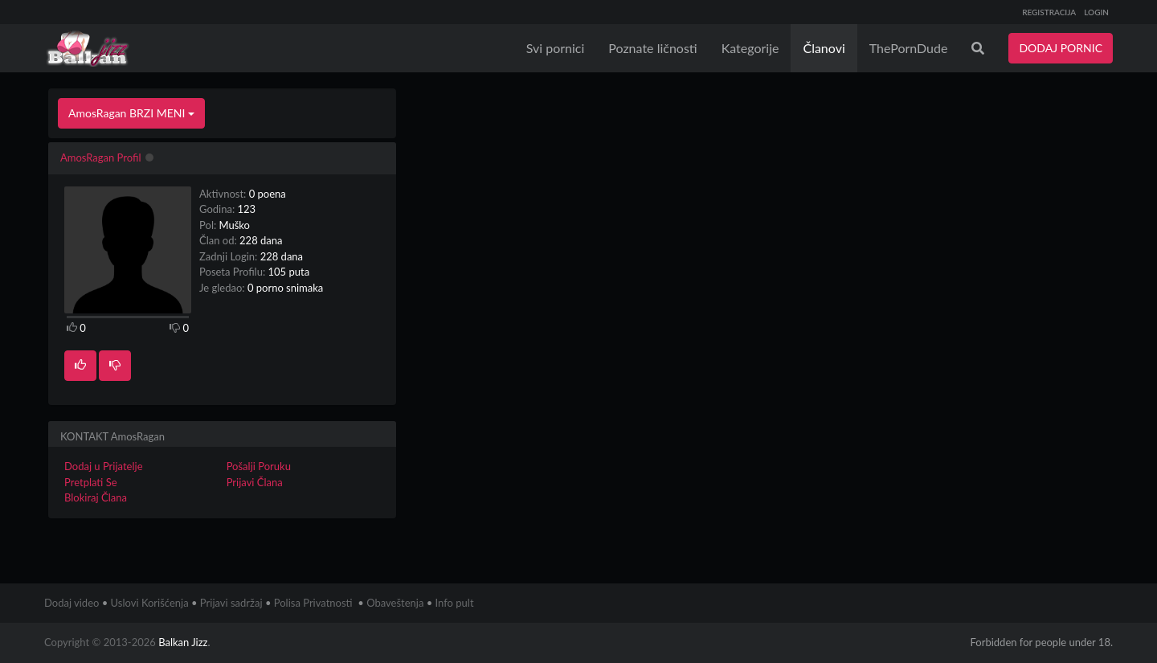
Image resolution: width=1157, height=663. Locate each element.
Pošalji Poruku (259, 466)
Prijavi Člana (255, 482)
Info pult (454, 602)
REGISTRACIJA (1049, 12)
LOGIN (1096, 12)
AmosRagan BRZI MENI (131, 113)
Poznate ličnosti (652, 47)
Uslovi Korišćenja (150, 602)
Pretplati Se (90, 482)
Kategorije (750, 47)
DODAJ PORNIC (1060, 48)
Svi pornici (555, 47)
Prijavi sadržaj (231, 602)
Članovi (823, 47)
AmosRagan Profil (100, 157)
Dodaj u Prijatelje (103, 466)
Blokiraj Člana (95, 497)
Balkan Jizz (182, 642)
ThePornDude (908, 47)
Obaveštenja (394, 602)
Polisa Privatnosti (313, 602)
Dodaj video (71, 602)
